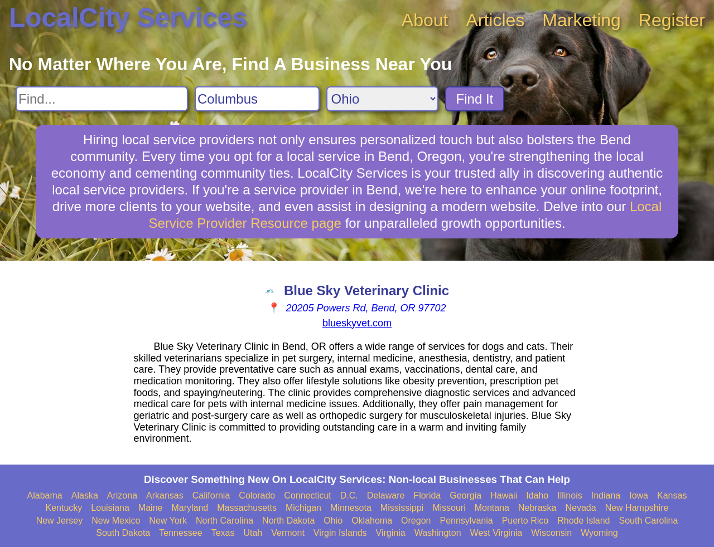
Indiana (606, 495)
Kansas (672, 495)
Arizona (122, 495)
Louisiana (110, 507)
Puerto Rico (525, 520)
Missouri (449, 507)
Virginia (391, 533)
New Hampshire (637, 507)
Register (672, 20)
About (425, 20)
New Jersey (59, 520)
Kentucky (64, 507)
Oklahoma (371, 520)
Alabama (44, 495)
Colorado (257, 495)
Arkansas (165, 495)
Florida (427, 495)
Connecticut (307, 495)
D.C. (349, 495)
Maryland (189, 507)
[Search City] (257, 98)
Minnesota (351, 507)
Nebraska (537, 507)
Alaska (84, 495)
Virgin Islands (340, 533)
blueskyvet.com (357, 323)
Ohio (333, 520)
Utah (252, 533)
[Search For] (102, 98)
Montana (492, 507)
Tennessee (180, 533)
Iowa (638, 495)
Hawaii (503, 495)
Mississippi (401, 507)
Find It (475, 98)
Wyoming (599, 533)
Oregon (416, 520)
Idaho (537, 495)
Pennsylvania (466, 520)
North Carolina (224, 520)
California (211, 495)
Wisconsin (551, 533)
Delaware (386, 495)
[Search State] (382, 98)
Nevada (580, 507)
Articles (495, 20)
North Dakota (288, 520)
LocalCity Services (128, 17)
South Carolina (648, 520)
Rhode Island (583, 520)
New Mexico (115, 520)
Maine (150, 507)
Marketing (581, 20)
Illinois (569, 495)
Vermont (288, 533)
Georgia (465, 495)
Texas (223, 533)
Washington (437, 533)
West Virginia (496, 533)
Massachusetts (247, 507)
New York (168, 520)
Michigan (303, 507)
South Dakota (123, 533)
